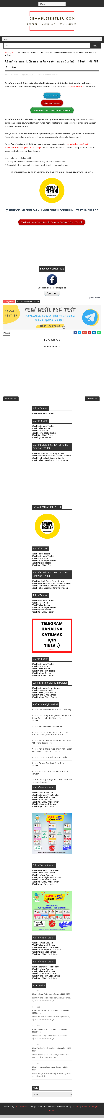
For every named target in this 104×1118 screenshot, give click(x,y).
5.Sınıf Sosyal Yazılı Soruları (43, 802)
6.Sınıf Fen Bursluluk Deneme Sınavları (48, 589)
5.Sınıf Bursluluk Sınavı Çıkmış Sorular (48, 456)
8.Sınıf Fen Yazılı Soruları (42, 972)
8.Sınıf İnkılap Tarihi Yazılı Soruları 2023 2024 (51, 997)
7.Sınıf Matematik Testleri (25, 52)
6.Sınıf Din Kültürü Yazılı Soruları (45, 885)
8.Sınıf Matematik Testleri (43, 667)
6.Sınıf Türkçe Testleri (41, 557)
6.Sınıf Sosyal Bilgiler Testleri (44, 563)
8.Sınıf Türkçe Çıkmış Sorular (44, 695)
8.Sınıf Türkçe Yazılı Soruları (43, 974)
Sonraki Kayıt (11, 400)
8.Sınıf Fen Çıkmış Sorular (43, 693)
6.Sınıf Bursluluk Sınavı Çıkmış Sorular (48, 584)
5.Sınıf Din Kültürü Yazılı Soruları (45, 805)
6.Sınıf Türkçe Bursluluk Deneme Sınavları (50, 591)
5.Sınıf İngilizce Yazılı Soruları (44, 807)
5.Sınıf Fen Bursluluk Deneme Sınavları (48, 461)
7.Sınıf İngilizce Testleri (41, 613)
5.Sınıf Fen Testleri (40, 433)
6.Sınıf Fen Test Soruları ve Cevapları (50, 760)
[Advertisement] (51, 246)
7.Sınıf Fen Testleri (40, 606)
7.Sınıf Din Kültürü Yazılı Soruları (45, 957)
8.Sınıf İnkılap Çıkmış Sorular (44, 698)
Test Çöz (75, 1110)
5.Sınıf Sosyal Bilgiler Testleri (44, 436)
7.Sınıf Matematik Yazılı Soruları (45, 950)
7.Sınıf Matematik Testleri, (48, 73)
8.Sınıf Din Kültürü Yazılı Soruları (45, 981)
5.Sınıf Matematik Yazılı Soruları (45, 798)
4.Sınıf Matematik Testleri (43, 416)
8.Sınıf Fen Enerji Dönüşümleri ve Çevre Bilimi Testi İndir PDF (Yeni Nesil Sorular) (51, 721)
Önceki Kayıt (92, 400)
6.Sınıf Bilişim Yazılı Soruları (43, 887)
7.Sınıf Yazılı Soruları (52, 102)
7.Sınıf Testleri (52, 94)
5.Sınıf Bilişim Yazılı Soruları (43, 809)
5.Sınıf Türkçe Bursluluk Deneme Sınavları (50, 463)
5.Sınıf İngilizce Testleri (41, 440)
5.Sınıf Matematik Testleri (43, 429)
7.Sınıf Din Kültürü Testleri (43, 615)
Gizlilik (52, 1114)
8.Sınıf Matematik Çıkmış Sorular (46, 691)
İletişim (95, 1110)
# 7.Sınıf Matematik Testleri (28, 300)
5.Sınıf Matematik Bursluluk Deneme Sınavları (51, 459)
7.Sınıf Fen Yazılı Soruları (42, 946)
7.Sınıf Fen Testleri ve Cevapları (48, 730)
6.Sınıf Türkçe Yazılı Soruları (43, 876)
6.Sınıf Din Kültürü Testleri (43, 568)
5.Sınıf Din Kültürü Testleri (43, 438)
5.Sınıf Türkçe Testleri (41, 431)
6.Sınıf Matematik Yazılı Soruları (45, 873)
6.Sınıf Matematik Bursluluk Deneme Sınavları (51, 586)
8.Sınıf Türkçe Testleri (41, 671)
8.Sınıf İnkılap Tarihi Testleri (43, 674)
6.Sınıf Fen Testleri (40, 561)
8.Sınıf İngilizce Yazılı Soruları (44, 976)
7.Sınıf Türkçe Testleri (41, 608)
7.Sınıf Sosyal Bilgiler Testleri (44, 610)
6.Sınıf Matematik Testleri (43, 559)
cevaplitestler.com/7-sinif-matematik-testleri (52, 109)
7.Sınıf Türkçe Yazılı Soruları (43, 948)
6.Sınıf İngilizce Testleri (41, 566)
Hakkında (86, 1110)
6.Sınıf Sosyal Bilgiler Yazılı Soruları (46, 880)
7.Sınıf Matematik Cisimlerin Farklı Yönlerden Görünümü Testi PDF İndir (52, 221)
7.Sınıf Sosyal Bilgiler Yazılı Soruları (46, 952)
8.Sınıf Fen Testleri (40, 669)
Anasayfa (9, 52)
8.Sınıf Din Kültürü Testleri (43, 678)
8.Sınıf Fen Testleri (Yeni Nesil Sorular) (51, 713)
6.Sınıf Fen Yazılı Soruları (42, 878)
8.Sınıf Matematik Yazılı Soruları (45, 970)
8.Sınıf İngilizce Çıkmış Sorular (44, 700)
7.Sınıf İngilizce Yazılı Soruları (44, 955)
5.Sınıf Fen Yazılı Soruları (42, 796)
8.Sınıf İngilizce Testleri (41, 676)
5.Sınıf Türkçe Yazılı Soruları (43, 800)
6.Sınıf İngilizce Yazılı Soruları (44, 882)
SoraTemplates (21, 1110)
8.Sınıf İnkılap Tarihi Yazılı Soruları (46, 979)
